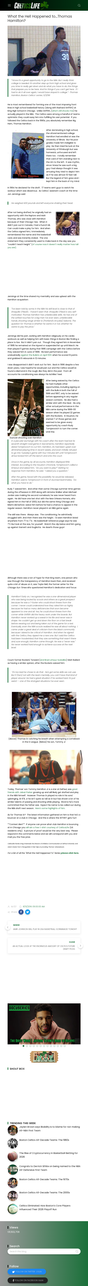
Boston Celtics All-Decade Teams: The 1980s (44, 1140)
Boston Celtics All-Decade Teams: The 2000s (44, 1192)
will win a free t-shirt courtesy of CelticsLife (47, 827)
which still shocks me (62, 110)
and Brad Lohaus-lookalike (53, 659)
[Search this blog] (44, 1251)
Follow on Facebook (29, 1280)
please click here (69, 853)
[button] (21, 912)
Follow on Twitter (28, 1271)
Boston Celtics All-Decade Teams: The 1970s (44, 1179)
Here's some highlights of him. (50, 808)
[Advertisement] (44, 272)
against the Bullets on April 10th (36, 355)
